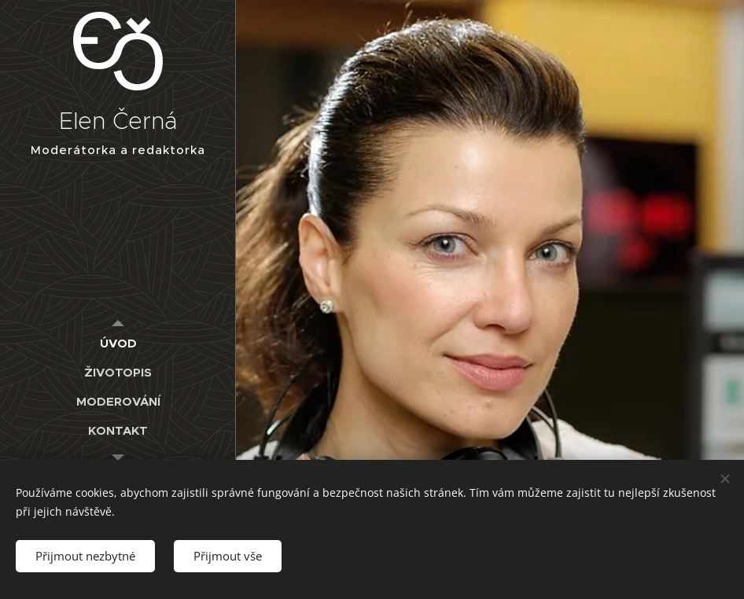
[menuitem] (118, 343)
